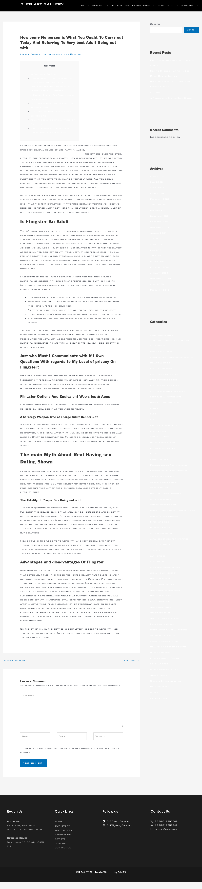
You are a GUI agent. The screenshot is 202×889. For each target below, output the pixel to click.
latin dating (158, 567)
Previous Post (15, 665)
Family (154, 454)
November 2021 (161, 216)
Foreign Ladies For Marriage (170, 465)
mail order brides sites (166, 595)
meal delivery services (165, 623)
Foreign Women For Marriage (170, 471)
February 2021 (160, 267)
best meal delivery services (169, 391)
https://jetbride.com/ (164, 505)
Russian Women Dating (165, 663)
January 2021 (159, 273)
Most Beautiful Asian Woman (169, 635)
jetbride (155, 555)
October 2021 (160, 222)
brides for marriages (164, 425)
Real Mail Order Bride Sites (169, 652)
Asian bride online (162, 351)
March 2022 (158, 193)
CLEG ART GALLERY (42, 4)
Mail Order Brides (163, 589)
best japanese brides (164, 380)
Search (155, 24)
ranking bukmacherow (164, 646)
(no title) (156, 92)
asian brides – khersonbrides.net (173, 357)
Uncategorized (160, 692)
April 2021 (157, 256)
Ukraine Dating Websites (167, 686)
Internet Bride (160, 527)
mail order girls (161, 601)
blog (153, 414)
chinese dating (160, 436)
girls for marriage (162, 476)
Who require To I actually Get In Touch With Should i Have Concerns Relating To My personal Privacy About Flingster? (52, 86)
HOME (85, 5)
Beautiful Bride (160, 363)
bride (153, 419)
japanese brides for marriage (170, 544)
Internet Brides (161, 532)
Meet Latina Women (163, 629)
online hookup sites (163, 641)
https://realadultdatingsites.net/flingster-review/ (54, 158)
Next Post (131, 665)
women (154, 697)
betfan (154, 408)
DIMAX (122, 879)
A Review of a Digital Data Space (172, 98)
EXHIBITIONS (141, 5)
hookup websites (161, 499)
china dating (158, 431)
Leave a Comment (31, 54)
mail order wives (161, 612)
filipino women (159, 459)
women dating (159, 703)
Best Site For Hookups (166, 402)
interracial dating (162, 538)
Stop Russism (159, 680)
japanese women (161, 550)
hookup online (159, 488)
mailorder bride (161, 618)
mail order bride (161, 584)
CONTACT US (189, 5)
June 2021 (157, 244)
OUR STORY (100, 5)
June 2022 (157, 176)
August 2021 (159, 233)
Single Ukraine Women (165, 675)
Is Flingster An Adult (45, 74)
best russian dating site (167, 397)
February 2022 (160, 199)
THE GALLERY (120, 5)
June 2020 (157, 284)
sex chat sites (160, 669)
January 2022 (159, 205)
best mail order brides (165, 385)
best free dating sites (165, 374)
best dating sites (162, 368)
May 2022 (157, 182)
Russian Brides (160, 658)
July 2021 (157, 239)
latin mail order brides (166, 572)
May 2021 (157, 250)
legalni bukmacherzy (164, 578)
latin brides (158, 561)
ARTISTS (158, 5)
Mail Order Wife (161, 606)
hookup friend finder (164, 482)
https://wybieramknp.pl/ (165, 521)
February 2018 (160, 290)
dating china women (163, 448)
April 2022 (157, 188)
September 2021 (161, 227)
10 (152, 329)
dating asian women (163, 442)
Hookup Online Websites (167, 493)
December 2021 (160, 210)
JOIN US (172, 5)
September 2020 (161, 278)
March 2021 (158, 261)
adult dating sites (58, 54)
